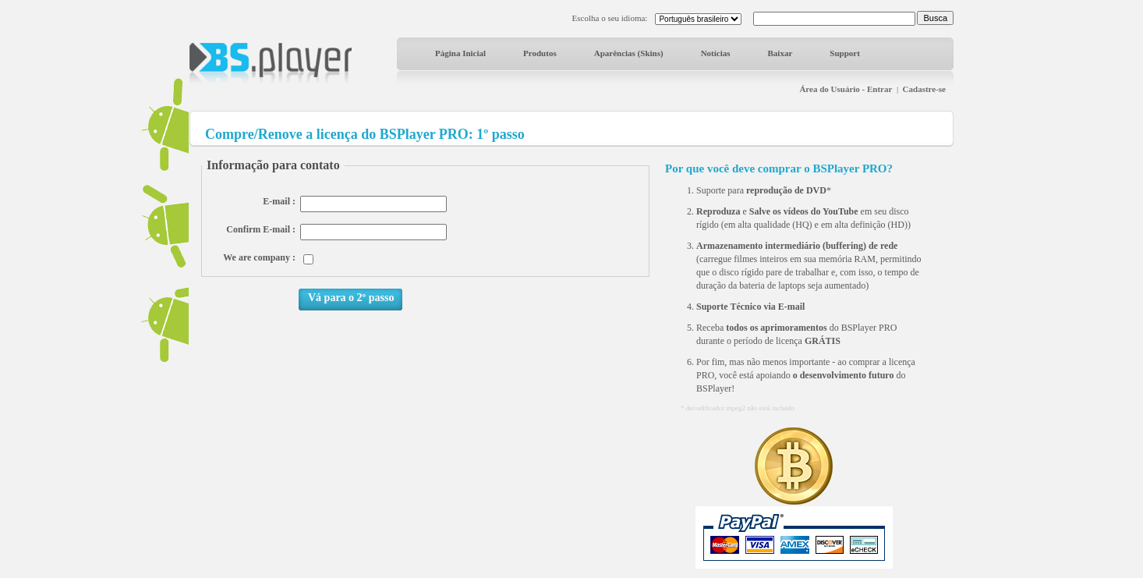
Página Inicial (460, 53)
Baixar (780, 53)
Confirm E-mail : (260, 229)
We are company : (259, 257)
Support (845, 53)
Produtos (540, 53)
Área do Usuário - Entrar (845, 89)
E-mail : (279, 201)
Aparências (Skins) (629, 53)
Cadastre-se (924, 89)
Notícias (716, 53)
